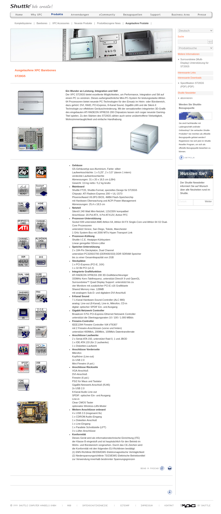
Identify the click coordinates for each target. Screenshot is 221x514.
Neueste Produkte (83, 23)
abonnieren (186, 98)
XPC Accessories (60, 23)
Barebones (42, 23)
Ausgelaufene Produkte (137, 23)
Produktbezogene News (108, 23)
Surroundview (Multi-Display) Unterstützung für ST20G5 (194, 63)
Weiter (208, 201)
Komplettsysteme (23, 23)
